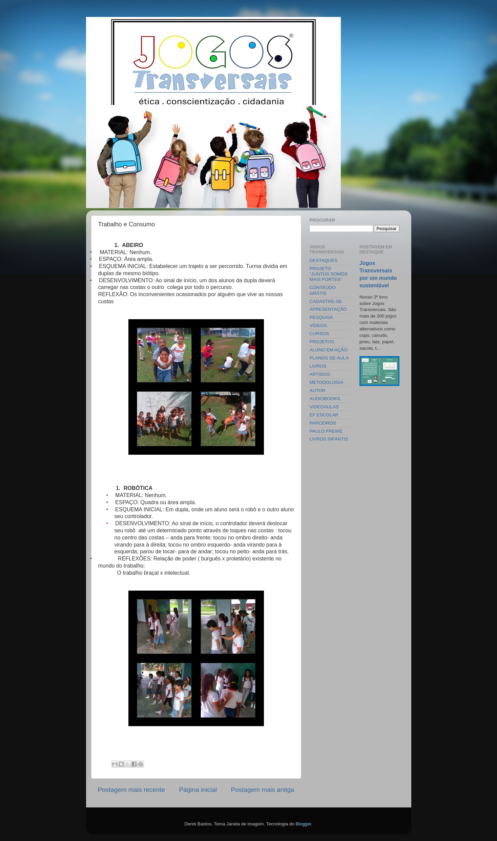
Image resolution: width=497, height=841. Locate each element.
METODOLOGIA (327, 382)
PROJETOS (322, 341)
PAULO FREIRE (326, 431)
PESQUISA (321, 317)
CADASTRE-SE (326, 301)
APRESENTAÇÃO (328, 309)
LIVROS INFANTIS (329, 439)
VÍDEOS (318, 325)
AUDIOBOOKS (325, 398)
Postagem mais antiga (262, 789)
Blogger (303, 823)
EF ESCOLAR (324, 414)
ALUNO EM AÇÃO (329, 349)
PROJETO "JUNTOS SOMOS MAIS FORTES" (329, 274)
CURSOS (319, 333)
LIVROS (318, 366)
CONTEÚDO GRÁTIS (323, 290)
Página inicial (198, 789)
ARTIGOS (320, 374)
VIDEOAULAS (324, 406)
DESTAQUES (323, 260)
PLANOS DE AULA (329, 358)
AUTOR (318, 390)
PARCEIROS (323, 423)
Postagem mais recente (131, 789)
